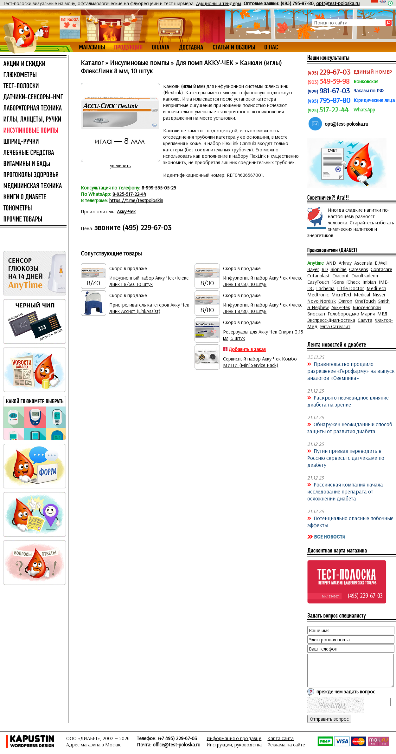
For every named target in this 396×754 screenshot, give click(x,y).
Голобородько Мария (351, 313)
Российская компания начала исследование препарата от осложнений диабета (345, 491)
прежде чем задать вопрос (345, 691)
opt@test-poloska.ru (338, 3)
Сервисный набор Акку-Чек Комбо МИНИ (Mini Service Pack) (260, 361)
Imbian (369, 282)
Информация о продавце (234, 738)
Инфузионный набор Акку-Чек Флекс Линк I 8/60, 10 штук (148, 280)
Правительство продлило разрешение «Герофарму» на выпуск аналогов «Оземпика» (351, 370)
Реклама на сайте (286, 744)
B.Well (381, 263)
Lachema (325, 288)
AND (331, 263)
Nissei (379, 294)
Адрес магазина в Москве (94, 744)
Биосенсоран (367, 307)
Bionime (338, 269)
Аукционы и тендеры (218, 3)
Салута (365, 320)
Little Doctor (350, 288)
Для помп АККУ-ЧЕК (204, 62)
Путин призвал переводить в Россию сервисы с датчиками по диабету (345, 457)
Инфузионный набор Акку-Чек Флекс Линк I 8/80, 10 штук (262, 307)
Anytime (315, 263)
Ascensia (363, 263)
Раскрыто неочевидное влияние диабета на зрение (348, 401)
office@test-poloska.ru (176, 744)
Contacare (381, 269)
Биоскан (316, 313)
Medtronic (318, 294)
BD (325, 269)
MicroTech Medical (350, 294)
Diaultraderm (364, 275)
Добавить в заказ (247, 349)
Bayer (313, 269)
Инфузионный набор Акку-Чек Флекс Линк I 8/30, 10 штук (262, 280)
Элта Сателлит (335, 326)
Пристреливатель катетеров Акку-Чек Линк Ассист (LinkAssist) (149, 307)
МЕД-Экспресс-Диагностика (348, 316)
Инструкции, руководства (234, 744)
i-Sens (338, 282)
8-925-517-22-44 (129, 194)
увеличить (120, 165)
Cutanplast (318, 275)
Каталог (92, 62)
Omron (345, 301)
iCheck (353, 282)
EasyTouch (318, 282)
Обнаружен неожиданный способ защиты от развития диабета (349, 427)
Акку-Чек (126, 211)
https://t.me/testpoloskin (136, 200)
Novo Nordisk (321, 301)
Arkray (345, 263)
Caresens (358, 269)
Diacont (340, 275)
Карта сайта (280, 738)
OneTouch (365, 301)
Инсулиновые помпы (139, 62)
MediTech (376, 288)
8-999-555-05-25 (159, 187)
